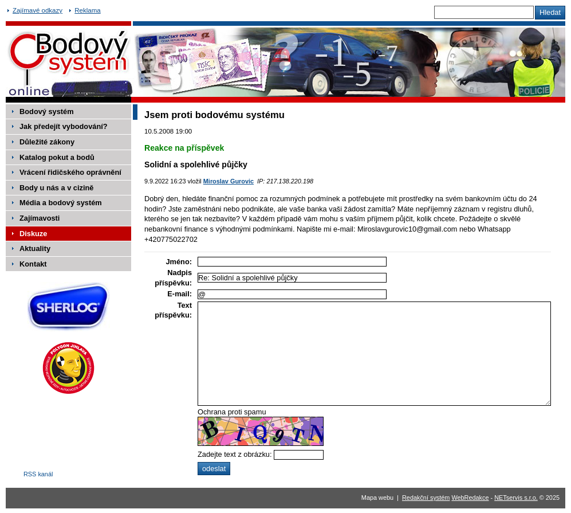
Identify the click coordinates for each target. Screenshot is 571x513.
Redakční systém (426, 497)
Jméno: (179, 261)
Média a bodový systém (60, 202)
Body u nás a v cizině (56, 187)
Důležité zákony (46, 142)
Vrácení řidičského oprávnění (70, 172)
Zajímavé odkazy (37, 10)
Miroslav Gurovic (228, 181)
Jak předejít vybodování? (63, 126)
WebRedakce (470, 497)
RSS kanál (38, 474)
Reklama (87, 10)
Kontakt (33, 264)
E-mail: (179, 293)
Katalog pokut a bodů (56, 157)
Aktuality (34, 248)
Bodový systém (46, 111)
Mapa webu (377, 497)
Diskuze (33, 233)
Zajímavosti (39, 218)
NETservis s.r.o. (516, 497)
